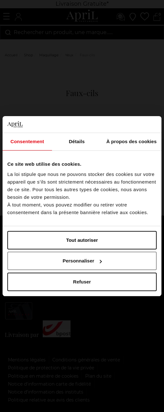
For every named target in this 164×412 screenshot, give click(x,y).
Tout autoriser (82, 240)
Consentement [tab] (27, 141)
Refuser (82, 281)
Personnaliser (82, 260)
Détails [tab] (77, 141)
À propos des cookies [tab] (131, 141)
